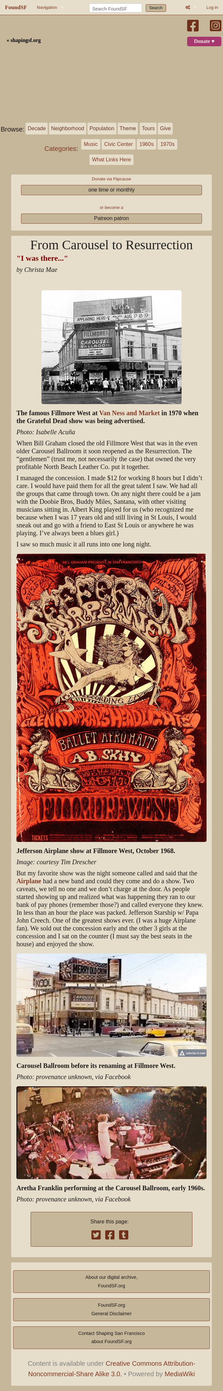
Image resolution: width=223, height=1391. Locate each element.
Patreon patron (111, 218)
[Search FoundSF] (115, 7)
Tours (148, 128)
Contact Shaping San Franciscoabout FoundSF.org (111, 1337)
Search (156, 7)
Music (91, 144)
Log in (212, 7)
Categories (60, 148)
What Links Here (111, 159)
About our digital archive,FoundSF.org (111, 1281)
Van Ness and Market (129, 413)
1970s (167, 144)
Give (165, 128)
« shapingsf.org (24, 40)
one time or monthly (111, 190)
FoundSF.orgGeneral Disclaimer (111, 1309)
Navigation (47, 7)
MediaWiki (179, 1374)
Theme (128, 128)
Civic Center (118, 144)
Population (101, 128)
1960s (146, 144)
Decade (37, 128)
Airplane (28, 881)
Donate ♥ (204, 41)
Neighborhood (67, 128)
